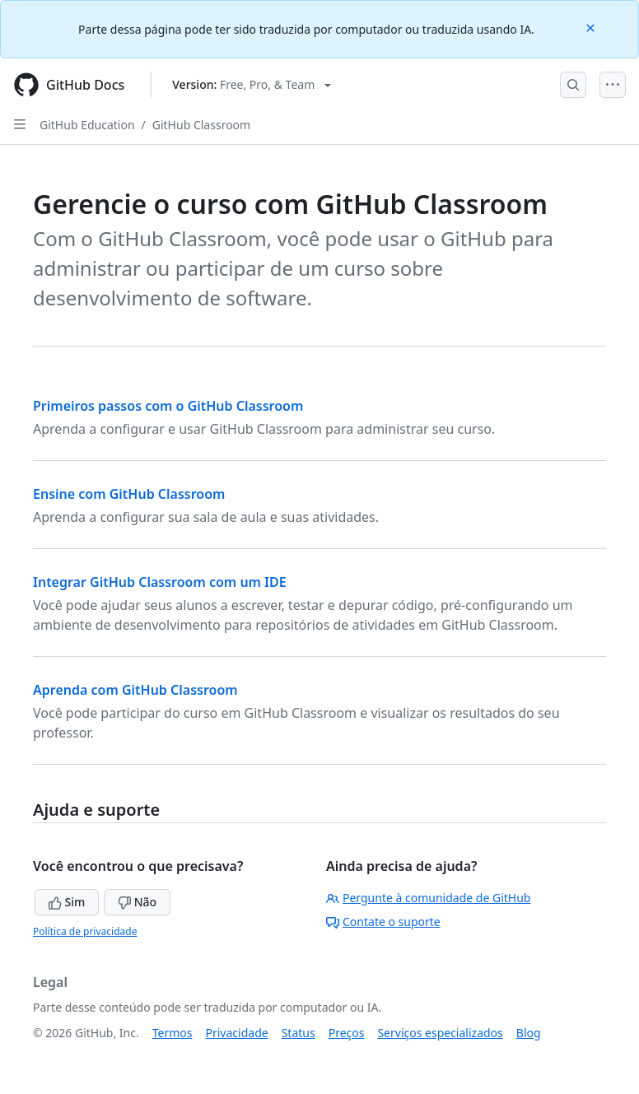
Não (137, 902)
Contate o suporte (383, 921)
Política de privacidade (85, 931)
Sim (67, 902)
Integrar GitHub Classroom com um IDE (160, 582)
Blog (528, 1032)
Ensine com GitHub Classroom (129, 494)
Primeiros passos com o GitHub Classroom (168, 406)
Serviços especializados (439, 1032)
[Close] (592, 26)
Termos (172, 1032)
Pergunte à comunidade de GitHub (428, 897)
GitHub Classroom (201, 125)
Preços (347, 1032)
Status (298, 1032)
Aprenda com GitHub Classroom (135, 690)
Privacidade (237, 1032)
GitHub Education (87, 125)
